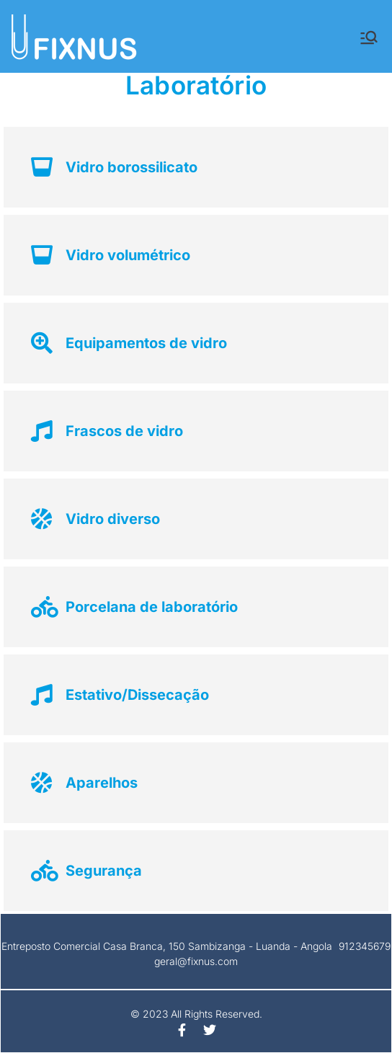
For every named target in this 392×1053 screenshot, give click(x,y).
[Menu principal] (368, 37)
